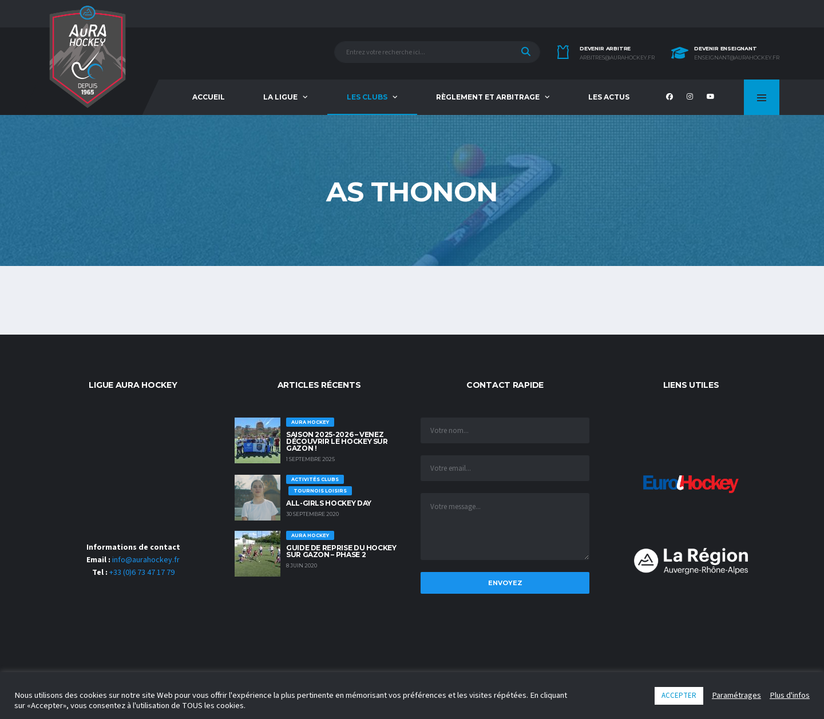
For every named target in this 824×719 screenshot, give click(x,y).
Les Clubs (367, 97)
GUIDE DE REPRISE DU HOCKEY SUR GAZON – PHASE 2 (341, 551)
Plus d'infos (790, 695)
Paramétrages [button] (736, 695)
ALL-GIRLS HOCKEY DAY (328, 503)
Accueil (208, 97)
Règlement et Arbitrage (488, 97)
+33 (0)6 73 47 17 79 (142, 572)
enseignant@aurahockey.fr (736, 58)
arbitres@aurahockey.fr (617, 58)
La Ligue (280, 97)
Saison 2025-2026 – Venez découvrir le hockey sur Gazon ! (337, 441)
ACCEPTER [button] (678, 695)
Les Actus (608, 97)
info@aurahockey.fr (146, 560)
